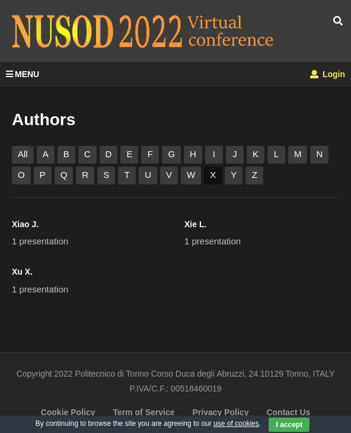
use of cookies (236, 423)
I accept (289, 425)
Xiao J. (25, 224)
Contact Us (288, 412)
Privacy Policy (220, 412)
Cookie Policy (68, 412)
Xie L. (195, 224)
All (23, 154)
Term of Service (143, 412)
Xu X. (22, 271)
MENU (22, 74)
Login (327, 74)
